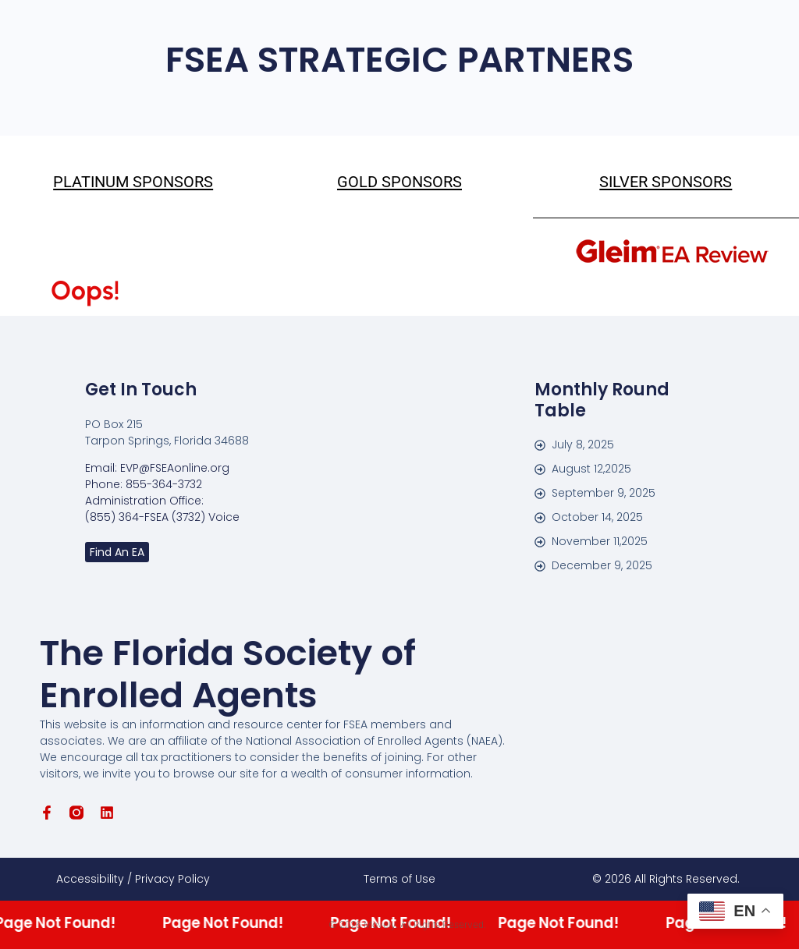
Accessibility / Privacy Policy (133, 879)
